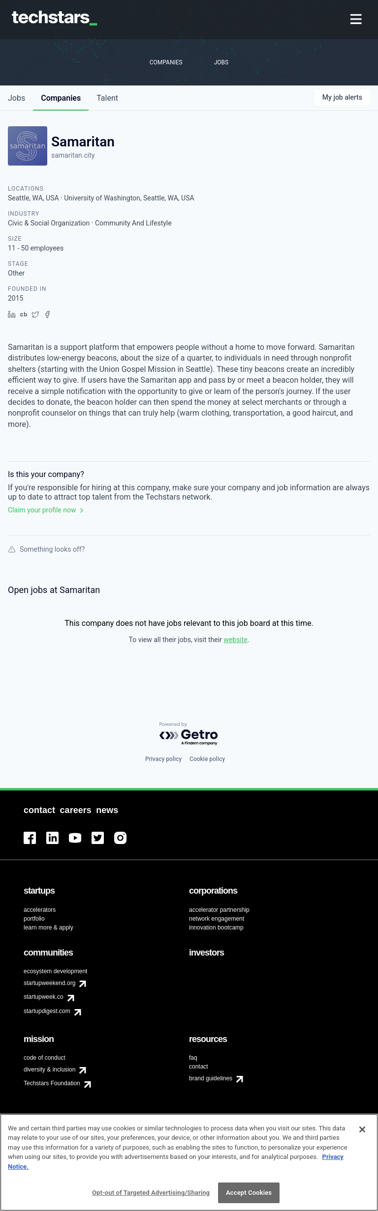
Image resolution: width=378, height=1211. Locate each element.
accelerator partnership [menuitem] (219, 909)
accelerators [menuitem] (40, 909)
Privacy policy (163, 759)
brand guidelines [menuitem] (210, 1078)
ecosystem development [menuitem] (55, 971)
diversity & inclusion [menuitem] (49, 1069)
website (235, 640)
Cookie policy (207, 759)
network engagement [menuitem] (216, 918)
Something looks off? (46, 549)
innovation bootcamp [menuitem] (216, 927)
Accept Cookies (249, 1200)
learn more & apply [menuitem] (48, 927)
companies (61, 98)
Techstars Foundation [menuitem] (52, 1083)
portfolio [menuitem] (34, 918)
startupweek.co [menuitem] (43, 996)
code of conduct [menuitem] (44, 1057)
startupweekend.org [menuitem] (49, 983)
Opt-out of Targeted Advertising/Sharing (151, 1200)
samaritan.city (72, 155)
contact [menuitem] (198, 1066)
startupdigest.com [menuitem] (47, 1011)
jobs (16, 98)
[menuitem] (357, 20)
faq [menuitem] (193, 1057)
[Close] (362, 1136)
